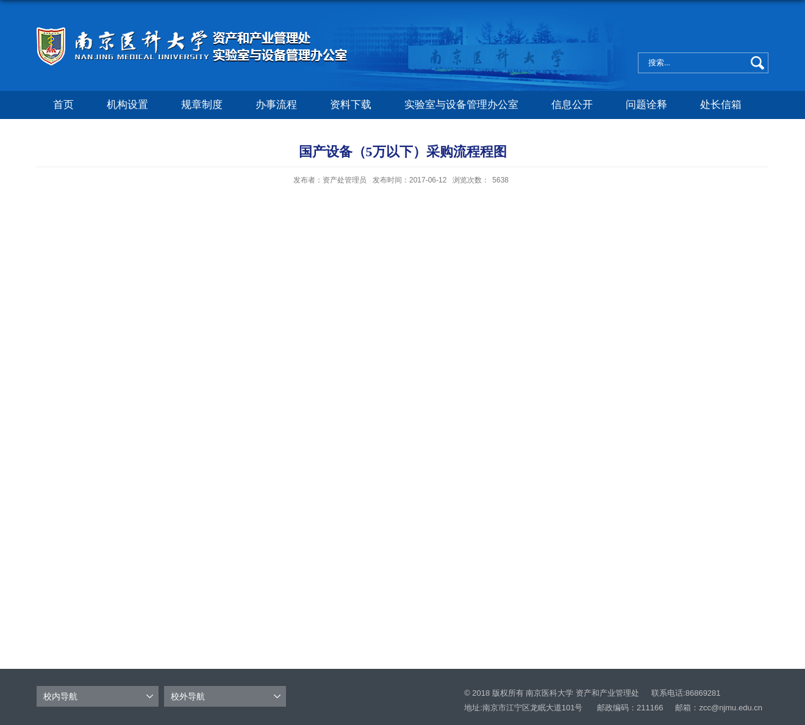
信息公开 (572, 104)
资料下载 (350, 104)
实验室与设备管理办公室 (461, 104)
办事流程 (276, 104)
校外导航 (188, 696)
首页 (63, 104)
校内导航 (60, 696)
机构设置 (127, 104)
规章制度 (202, 104)
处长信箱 (721, 104)
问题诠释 (646, 104)
